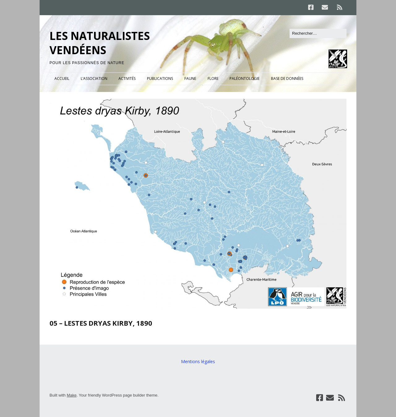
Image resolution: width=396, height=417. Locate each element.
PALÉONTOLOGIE (245, 78)
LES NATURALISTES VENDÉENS (100, 42)
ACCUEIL (61, 78)
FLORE (213, 78)
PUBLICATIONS (160, 78)
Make (72, 395)
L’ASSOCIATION (94, 78)
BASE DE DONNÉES (287, 78)
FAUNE (190, 78)
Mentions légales (198, 361)
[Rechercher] (318, 33)
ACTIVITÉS (127, 78)
